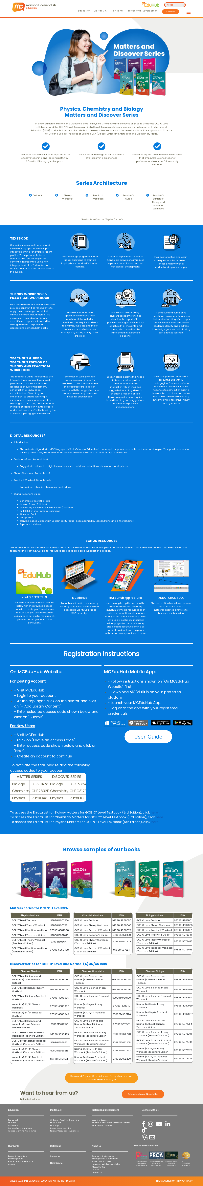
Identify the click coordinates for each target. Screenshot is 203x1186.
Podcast (11, 1164)
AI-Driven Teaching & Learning (64, 1120)
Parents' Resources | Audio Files (64, 1131)
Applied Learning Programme (23, 1131)
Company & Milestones (103, 1156)
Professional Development (143, 10)
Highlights (117, 10)
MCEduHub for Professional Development (111, 1122)
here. (155, 822)
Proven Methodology (101, 1161)
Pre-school (13, 1120)
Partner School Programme (20, 1161)
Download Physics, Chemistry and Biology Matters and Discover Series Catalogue (101, 1077)
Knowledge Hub (15, 1158)
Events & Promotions (17, 1156)
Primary (12, 1122)
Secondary (13, 1125)
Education (84, 10)
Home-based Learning (60, 1128)
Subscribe (170, 11)
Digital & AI (100, 10)
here (154, 812)
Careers (95, 1169)
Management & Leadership (105, 1158)
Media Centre (98, 1167)
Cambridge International (20, 1128)
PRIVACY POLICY (184, 1180)
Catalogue (55, 1156)
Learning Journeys (100, 1120)
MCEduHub (55, 1122)
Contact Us (97, 1172)
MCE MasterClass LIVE (102, 1125)
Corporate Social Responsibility (106, 1164)
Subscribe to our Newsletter (143, 1094)
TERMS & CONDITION (165, 1180)
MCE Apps (54, 1125)
